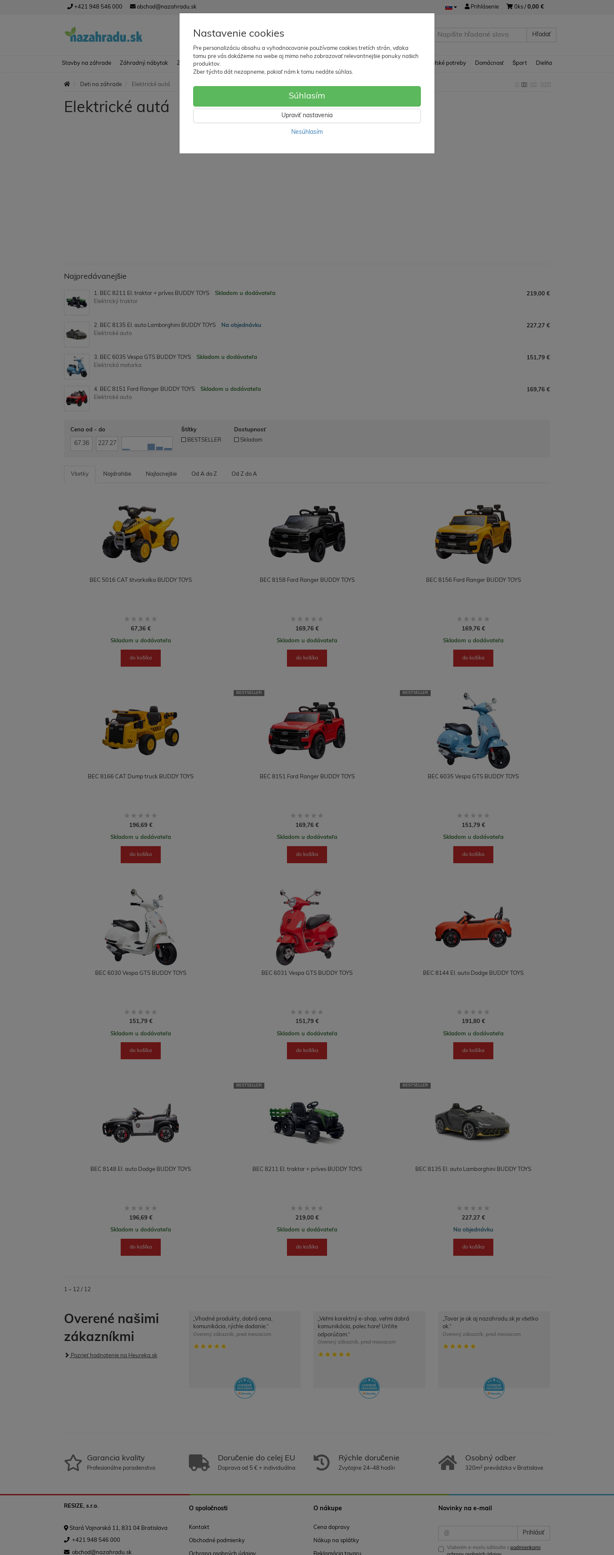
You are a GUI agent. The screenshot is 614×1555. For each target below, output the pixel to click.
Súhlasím (307, 96)
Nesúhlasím (307, 132)
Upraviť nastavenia (307, 116)
